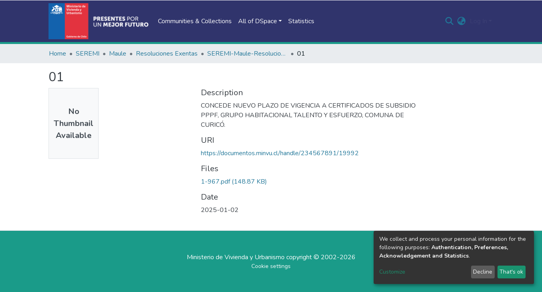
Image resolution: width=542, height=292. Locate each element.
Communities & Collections (195, 21)
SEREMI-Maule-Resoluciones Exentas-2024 (247, 53)
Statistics (301, 21)
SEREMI (87, 53)
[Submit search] (449, 21)
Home (57, 53)
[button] (461, 21)
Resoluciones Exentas (167, 53)
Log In (478, 21)
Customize (392, 272)
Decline (482, 272)
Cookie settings (271, 266)
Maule (117, 53)
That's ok (511, 272)
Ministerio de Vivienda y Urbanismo (236, 257)
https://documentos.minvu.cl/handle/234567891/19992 (280, 153)
